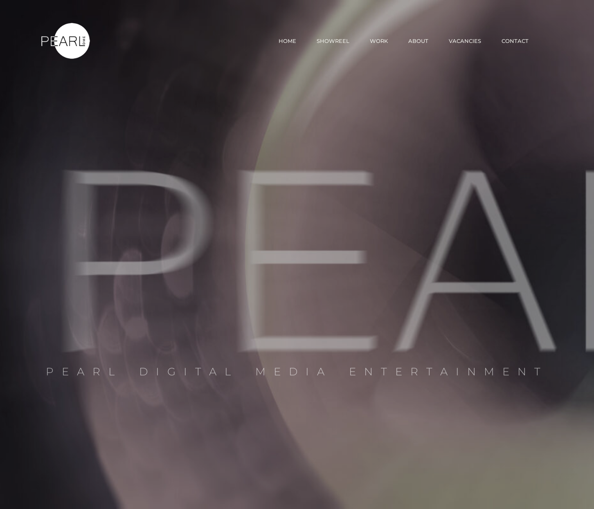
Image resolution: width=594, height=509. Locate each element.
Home (287, 41)
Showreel (333, 41)
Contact (515, 41)
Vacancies (465, 41)
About (418, 41)
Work (379, 41)
